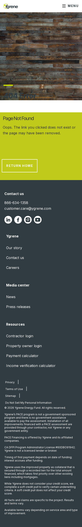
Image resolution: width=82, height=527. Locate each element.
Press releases (18, 307)
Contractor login (19, 336)
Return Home (19, 166)
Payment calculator (22, 356)
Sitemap (10, 396)
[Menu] (70, 6)
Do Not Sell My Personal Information (28, 402)
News (11, 297)
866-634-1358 (16, 203)
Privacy (10, 382)
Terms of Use (14, 389)
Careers (12, 267)
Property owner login (24, 346)
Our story (14, 248)
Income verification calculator (31, 365)
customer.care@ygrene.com (27, 208)
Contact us (15, 257)
